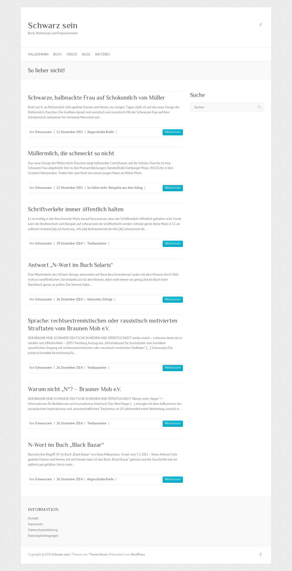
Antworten (94, 299)
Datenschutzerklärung (43, 530)
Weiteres (102, 54)
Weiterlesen (173, 132)
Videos (71, 54)
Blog (86, 54)
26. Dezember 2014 (69, 299)
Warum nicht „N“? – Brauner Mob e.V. (74, 389)
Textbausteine (96, 243)
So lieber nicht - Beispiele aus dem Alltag (115, 188)
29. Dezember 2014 (69, 243)
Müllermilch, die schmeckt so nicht (71, 153)
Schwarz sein (52, 25)
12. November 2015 (69, 132)
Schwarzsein (43, 132)
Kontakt (33, 518)
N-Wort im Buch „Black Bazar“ (66, 445)
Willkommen (38, 54)
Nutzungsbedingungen (43, 536)
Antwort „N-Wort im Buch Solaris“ (70, 265)
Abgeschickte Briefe (100, 132)
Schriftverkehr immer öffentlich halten (76, 209)
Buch (57, 54)
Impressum (35, 524)
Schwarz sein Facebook (260, 25)
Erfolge (107, 299)
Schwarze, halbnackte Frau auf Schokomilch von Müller (96, 97)
